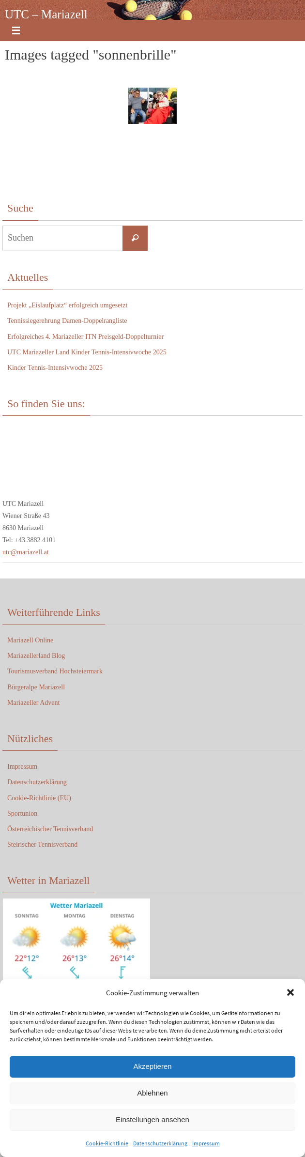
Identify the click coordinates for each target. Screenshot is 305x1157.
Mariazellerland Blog (36, 655)
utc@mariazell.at (25, 552)
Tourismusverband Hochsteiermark (55, 671)
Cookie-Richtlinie (107, 1143)
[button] (290, 992)
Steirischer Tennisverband (42, 844)
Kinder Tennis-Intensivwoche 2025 (55, 367)
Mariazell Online (30, 640)
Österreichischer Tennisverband (50, 829)
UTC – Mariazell (46, 14)
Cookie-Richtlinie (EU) (39, 798)
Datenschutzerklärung (160, 1143)
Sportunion (22, 813)
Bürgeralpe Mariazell (36, 687)
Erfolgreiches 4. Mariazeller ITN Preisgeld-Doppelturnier (85, 336)
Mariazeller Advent (33, 702)
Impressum (206, 1143)
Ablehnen (152, 1093)
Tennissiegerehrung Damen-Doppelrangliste (67, 320)
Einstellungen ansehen (152, 1119)
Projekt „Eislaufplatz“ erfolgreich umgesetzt (67, 305)
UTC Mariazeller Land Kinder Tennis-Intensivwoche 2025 (87, 352)
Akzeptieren (152, 1066)
